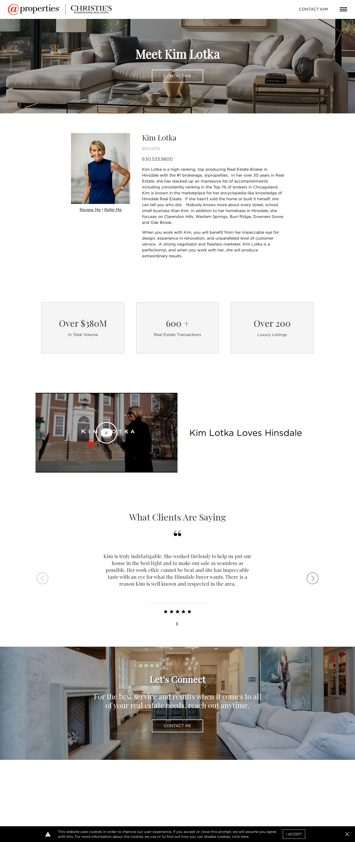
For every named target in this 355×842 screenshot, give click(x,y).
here (244, 837)
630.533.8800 (157, 159)
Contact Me (177, 76)
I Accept (294, 834)
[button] (347, 834)
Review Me (90, 209)
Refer (113, 209)
